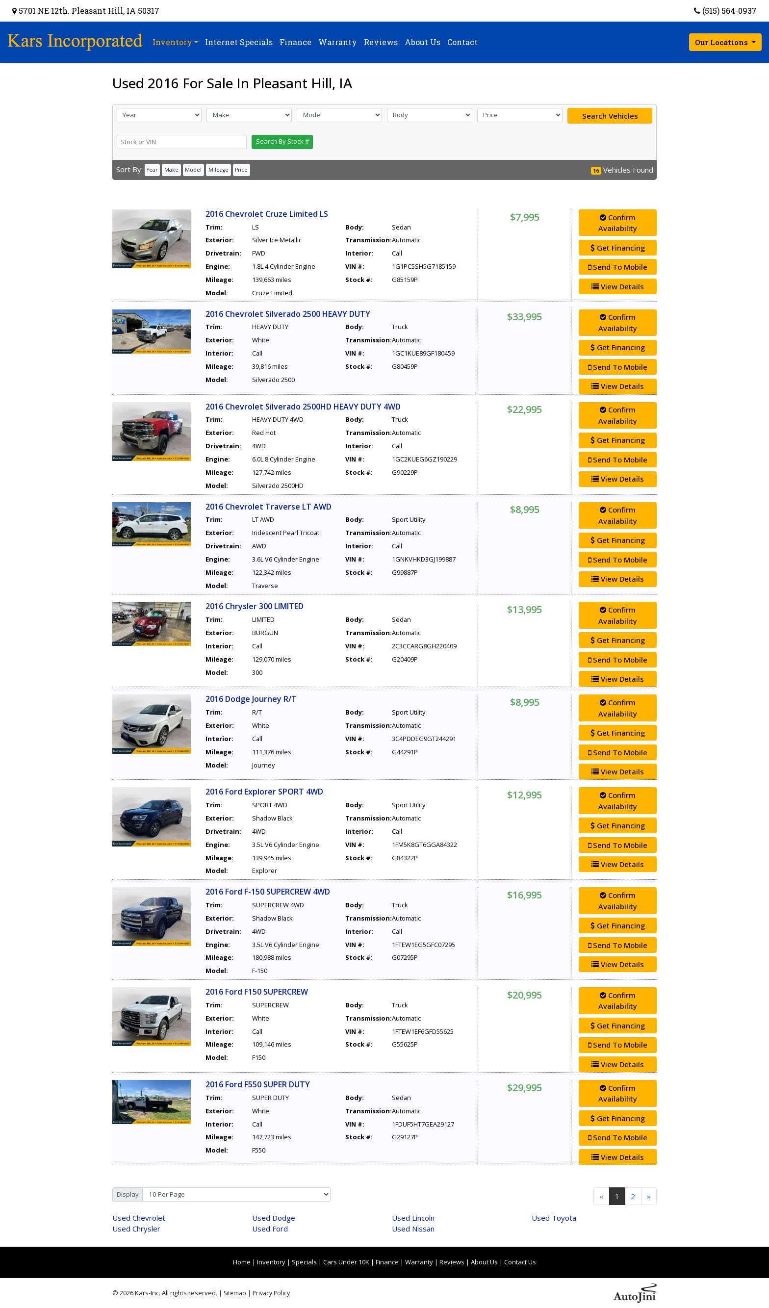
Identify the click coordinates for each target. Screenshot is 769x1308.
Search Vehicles (610, 116)
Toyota (554, 1218)
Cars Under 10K (346, 1261)
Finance (387, 1261)
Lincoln (413, 1218)
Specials (304, 1261)
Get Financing (617, 248)
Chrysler (136, 1228)
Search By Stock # (282, 141)
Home (242, 1261)
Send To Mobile (617, 267)
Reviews (451, 1261)
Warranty (419, 1261)
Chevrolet (138, 1218)
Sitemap (235, 1293)
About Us (484, 1261)
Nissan (413, 1228)
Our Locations (722, 42)
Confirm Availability (617, 222)
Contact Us (520, 1261)
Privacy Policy (271, 1293)
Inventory (271, 1261)
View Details (617, 286)
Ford (270, 1228)
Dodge (273, 1218)
